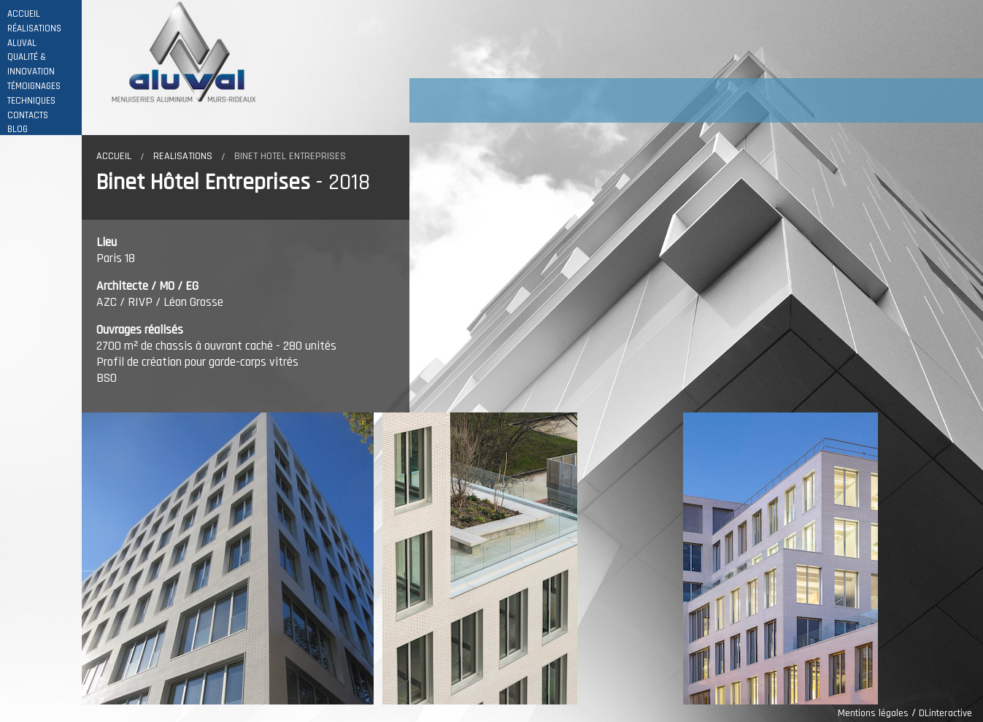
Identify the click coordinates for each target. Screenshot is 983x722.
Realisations (182, 156)
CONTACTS (27, 116)
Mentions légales (873, 713)
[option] (232, 558)
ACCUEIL (23, 14)
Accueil (113, 156)
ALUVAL (21, 43)
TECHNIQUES (31, 101)
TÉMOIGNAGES (34, 86)
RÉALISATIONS (34, 29)
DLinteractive (945, 713)
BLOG (17, 129)
